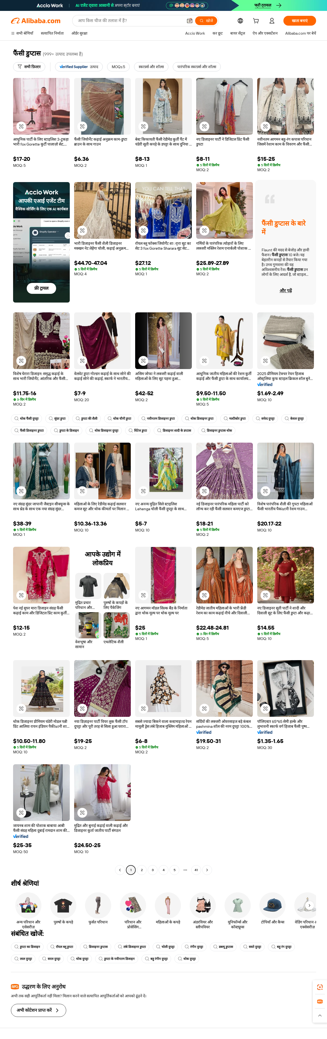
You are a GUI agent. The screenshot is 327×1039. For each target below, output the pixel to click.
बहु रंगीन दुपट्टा (156, 959)
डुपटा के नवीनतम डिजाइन (117, 959)
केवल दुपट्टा (294, 418)
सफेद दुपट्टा (265, 418)
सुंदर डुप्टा (57, 418)
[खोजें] (206, 20)
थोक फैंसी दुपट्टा (26, 418)
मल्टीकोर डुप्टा (235, 418)
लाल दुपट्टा (23, 959)
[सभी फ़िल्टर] (29, 66)
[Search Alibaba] (130, 21)
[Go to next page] (207, 870)
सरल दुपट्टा (51, 959)
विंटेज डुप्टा (138, 430)
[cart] (257, 21)
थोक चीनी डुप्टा (119, 418)
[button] (189, 20)
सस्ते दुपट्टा (252, 947)
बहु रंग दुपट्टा (281, 947)
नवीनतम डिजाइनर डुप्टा (158, 418)
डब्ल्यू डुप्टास (223, 947)
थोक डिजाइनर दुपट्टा (103, 430)
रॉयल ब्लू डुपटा (61, 947)
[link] (320, 987)
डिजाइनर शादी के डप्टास (174, 430)
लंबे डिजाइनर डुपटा (132, 947)
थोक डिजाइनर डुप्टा (199, 418)
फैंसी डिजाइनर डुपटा (29, 430)
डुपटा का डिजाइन (27, 947)
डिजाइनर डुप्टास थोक (216, 430)
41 (196, 870)
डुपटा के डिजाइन (66, 430)
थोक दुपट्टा (79, 959)
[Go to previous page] (120, 870)
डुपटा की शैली (86, 418)
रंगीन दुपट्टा (194, 947)
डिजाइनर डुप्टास (95, 947)
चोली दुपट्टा (165, 947)
